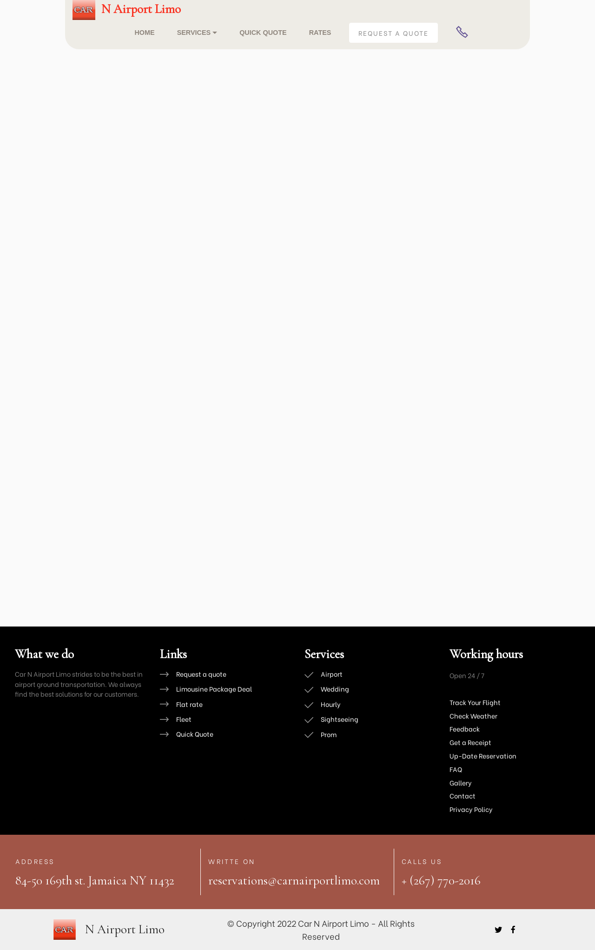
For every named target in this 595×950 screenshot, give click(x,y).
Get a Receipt (470, 742)
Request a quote (201, 674)
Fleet (184, 719)
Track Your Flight (475, 702)
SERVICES (194, 32)
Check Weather (474, 715)
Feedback (465, 728)
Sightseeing (339, 719)
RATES (320, 32)
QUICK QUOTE (263, 32)
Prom (329, 734)
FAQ (456, 769)
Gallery (461, 782)
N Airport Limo (141, 9)
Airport (332, 674)
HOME (144, 32)
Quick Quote (194, 734)
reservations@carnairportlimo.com (294, 880)
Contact (463, 795)
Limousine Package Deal (214, 689)
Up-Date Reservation (483, 755)
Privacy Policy (471, 809)
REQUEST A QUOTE (393, 33)
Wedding (335, 689)
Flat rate (189, 704)
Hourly (331, 704)
